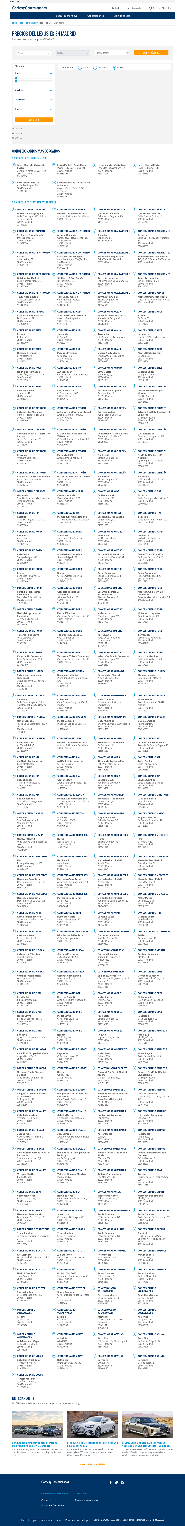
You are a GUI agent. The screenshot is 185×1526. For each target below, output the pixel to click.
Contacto (46, 1500)
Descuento (103, 67)
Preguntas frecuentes (52, 1505)
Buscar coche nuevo (66, 15)
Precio (86, 67)
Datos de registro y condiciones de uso (41, 1520)
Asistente (113, 8)
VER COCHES (34, 119)
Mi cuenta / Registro (160, 8)
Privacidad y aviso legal (77, 1520)
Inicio (14, 22)
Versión (120, 67)
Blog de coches (122, 15)
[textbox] (34, 53)
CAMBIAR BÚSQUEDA (151, 52)
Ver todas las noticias (93, 1464)
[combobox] (34, 53)
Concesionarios (95, 15)
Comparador (134, 8)
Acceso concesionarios (86, 1500)
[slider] (16, 78)
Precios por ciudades (28, 22)
